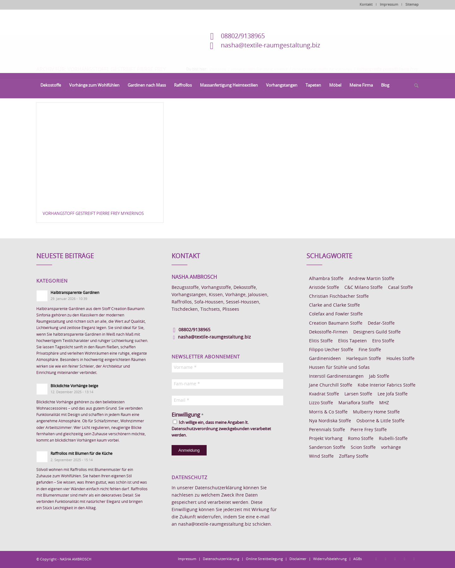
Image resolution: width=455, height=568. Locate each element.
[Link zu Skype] (404, 559)
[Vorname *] (228, 368)
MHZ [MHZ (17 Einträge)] (384, 403)
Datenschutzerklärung (218, 488)
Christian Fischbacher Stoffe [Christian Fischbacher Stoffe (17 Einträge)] (339, 296)
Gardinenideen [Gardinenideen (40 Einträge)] (325, 359)
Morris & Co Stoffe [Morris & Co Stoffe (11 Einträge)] (328, 412)
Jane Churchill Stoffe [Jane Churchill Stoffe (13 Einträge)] (330, 385)
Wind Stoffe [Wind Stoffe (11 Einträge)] (321, 456)
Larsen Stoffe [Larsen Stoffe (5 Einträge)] (358, 394)
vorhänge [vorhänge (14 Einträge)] (391, 447)
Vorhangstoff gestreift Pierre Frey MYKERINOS (93, 214)
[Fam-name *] (228, 384)
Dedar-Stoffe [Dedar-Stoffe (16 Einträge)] (381, 323)
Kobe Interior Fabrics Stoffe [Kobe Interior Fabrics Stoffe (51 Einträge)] (387, 385)
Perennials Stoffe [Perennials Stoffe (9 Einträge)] (327, 430)
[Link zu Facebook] (376, 559)
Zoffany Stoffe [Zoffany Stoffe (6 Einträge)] (353, 456)
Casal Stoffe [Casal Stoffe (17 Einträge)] (400, 287)
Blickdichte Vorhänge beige (74, 386)
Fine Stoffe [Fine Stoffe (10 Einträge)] (370, 350)
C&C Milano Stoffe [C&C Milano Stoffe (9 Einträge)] (363, 287)
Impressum (389, 4)
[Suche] (414, 86)
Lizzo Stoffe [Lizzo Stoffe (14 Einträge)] (321, 403)
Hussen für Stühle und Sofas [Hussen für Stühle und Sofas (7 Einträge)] (339, 367)
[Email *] (228, 400)
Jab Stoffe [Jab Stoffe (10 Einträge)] (379, 376)
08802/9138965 (243, 36)
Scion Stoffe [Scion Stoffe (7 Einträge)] (363, 447)
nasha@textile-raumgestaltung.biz (270, 45)
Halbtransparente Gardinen (75, 293)
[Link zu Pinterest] (395, 559)
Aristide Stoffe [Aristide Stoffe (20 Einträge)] (324, 287)
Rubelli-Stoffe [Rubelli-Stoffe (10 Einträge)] (393, 439)
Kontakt (366, 4)
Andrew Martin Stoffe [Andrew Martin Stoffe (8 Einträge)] (371, 279)
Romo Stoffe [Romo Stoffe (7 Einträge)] (360, 439)
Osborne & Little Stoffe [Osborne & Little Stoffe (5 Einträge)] (380, 421)
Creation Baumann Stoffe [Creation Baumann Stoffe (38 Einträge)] (335, 323)
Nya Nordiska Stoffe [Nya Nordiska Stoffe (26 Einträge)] (330, 421)
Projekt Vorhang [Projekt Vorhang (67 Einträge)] (326, 439)
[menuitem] (50, 85)
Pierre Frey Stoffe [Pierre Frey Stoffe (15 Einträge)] (368, 430)
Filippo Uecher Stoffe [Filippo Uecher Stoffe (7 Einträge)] (331, 350)
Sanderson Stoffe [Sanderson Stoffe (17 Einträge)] (327, 447)
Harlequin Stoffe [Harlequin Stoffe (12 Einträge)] (363, 359)
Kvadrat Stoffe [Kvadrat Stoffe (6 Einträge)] (324, 394)
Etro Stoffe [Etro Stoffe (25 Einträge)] (383, 341)
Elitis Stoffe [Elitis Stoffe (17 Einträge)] (321, 341)
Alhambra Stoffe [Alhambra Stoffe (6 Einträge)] (326, 279)
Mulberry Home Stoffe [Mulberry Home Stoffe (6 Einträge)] (376, 412)
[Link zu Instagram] (385, 559)
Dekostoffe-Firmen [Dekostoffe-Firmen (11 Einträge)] (328, 332)
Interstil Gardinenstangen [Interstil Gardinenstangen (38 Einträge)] (336, 376)
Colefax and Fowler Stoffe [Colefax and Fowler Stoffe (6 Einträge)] (336, 314)
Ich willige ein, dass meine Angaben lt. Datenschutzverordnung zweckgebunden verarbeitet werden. (221, 428)
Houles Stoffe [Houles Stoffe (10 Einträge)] (400, 359)
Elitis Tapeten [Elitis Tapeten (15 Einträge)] (352, 341)
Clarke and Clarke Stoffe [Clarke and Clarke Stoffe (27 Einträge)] (334, 305)
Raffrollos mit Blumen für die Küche (81, 453)
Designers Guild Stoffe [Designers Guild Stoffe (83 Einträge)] (377, 332)
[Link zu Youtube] (414, 559)
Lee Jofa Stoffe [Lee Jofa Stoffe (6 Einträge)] (393, 394)
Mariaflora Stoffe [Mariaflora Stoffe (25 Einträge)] (356, 403)
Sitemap (412, 4)
